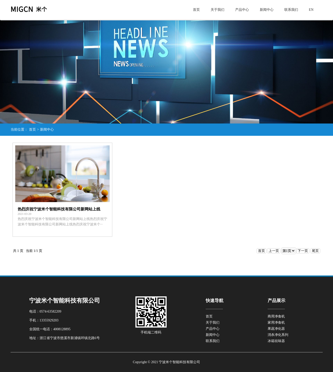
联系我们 (291, 10)
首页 (196, 10)
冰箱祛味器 (276, 341)
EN (311, 10)
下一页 (303, 251)
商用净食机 (276, 316)
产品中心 (242, 10)
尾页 (315, 251)
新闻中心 (267, 10)
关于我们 (217, 10)
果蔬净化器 (276, 329)
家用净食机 (276, 322)
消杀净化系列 (278, 335)
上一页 (274, 251)
